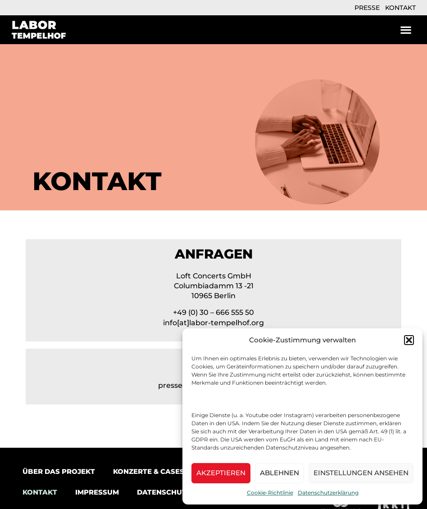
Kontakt (400, 8)
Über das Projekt (59, 471)
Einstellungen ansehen (361, 472)
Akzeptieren (220, 472)
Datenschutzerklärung (328, 492)
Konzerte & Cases (148, 471)
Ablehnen (279, 472)
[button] (408, 340)
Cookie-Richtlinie (270, 492)
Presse (367, 8)
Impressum (97, 492)
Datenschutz (164, 492)
